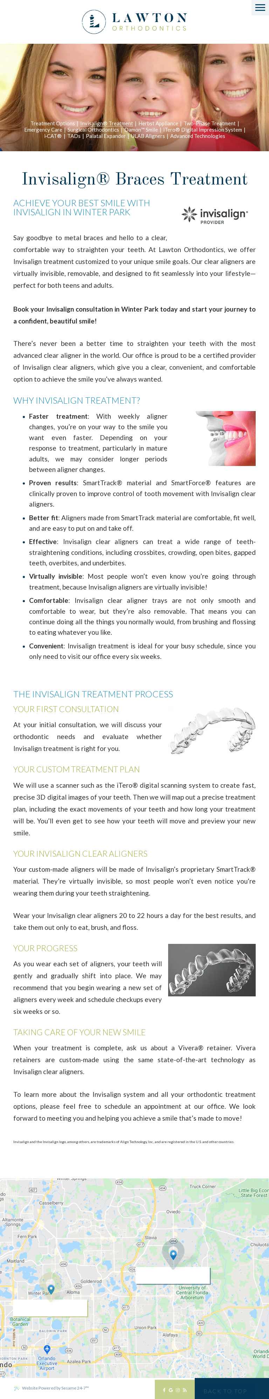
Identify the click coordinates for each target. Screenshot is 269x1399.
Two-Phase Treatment (210, 123)
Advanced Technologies (197, 136)
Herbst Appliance (158, 123)
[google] (171, 1392)
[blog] (185, 1392)
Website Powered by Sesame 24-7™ (51, 1388)
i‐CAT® (53, 136)
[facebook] (164, 1392)
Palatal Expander (106, 136)
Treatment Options (52, 123)
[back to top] (225, 1388)
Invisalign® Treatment (106, 123)
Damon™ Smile (141, 130)
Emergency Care (43, 130)
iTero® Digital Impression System (202, 130)
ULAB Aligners (148, 136)
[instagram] (178, 1392)
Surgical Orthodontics (93, 130)
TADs (74, 136)
